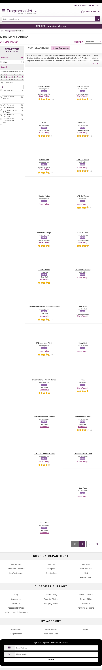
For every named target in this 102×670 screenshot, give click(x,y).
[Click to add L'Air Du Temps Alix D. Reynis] (11, 111)
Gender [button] (12, 58)
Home (2, 31)
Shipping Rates (51, 603)
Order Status (88, 5)
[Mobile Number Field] (56, 654)
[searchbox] (48, 18)
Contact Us (16, 599)
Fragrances (10, 31)
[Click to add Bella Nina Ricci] (11, 90)
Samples (51, 569)
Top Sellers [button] (90, 42)
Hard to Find (86, 577)
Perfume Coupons (86, 608)
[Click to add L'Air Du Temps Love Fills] (11, 116)
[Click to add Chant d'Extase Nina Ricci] (11, 98)
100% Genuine (86, 595)
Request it (44, 279)
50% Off (51, 564)
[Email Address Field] (56, 647)
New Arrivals (86, 569)
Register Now (16, 634)
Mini (86, 573)
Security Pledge (51, 599)
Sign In (76, 5)
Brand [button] (12, 67)
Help (99, 5)
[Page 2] (89, 544)
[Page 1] (82, 544)
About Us (16, 603)
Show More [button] (97, 64)
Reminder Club (51, 634)
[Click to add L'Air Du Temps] (11, 108)
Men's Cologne (16, 573)
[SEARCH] (97, 18)
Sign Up (51, 660)
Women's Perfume (16, 569)
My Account (16, 629)
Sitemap (86, 603)
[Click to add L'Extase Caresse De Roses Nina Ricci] (11, 121)
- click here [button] (51, 26)
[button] (4, 10)
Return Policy (51, 595)
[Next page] (97, 544)
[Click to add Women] (12, 62)
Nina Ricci (60, 48)
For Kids (86, 564)
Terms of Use (86, 599)
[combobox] (51, 18)
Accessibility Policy (16, 608)
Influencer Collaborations (16, 612)
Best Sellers (51, 573)
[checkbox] (12, 62)
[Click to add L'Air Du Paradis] (11, 105)
